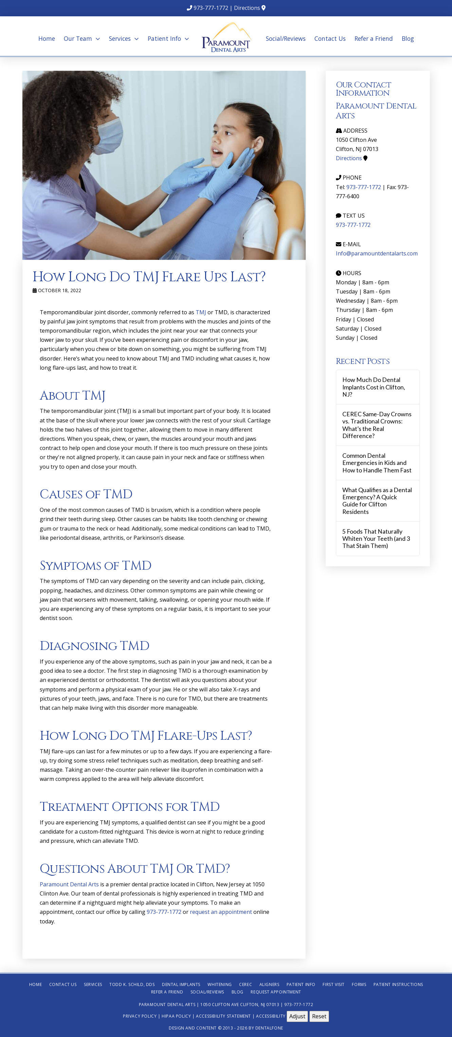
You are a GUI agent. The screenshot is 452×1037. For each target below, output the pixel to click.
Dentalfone (269, 1028)
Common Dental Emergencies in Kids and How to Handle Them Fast (377, 462)
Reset (319, 1016)
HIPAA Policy (176, 1016)
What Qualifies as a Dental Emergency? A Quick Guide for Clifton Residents (377, 500)
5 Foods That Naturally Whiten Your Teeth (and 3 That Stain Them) (376, 538)
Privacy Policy (140, 1016)
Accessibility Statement (223, 1016)
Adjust (297, 1016)
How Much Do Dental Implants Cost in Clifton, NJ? (373, 387)
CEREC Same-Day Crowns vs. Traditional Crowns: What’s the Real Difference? (377, 425)
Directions (247, 8)
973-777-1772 (211, 8)
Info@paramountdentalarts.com (377, 253)
